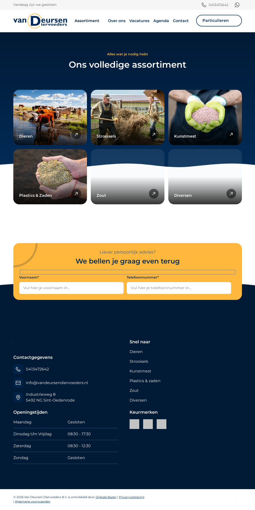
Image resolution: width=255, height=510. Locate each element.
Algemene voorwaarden (32, 501)
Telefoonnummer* (143, 277)
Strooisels (139, 361)
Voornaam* (29, 277)
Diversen (138, 400)
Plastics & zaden (145, 380)
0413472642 (218, 5)
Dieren (136, 351)
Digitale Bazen (106, 497)
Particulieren (215, 20)
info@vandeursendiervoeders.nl (57, 382)
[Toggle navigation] (197, 26)
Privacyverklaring (131, 497)
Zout (134, 390)
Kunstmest (140, 371)
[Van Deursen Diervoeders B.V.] (40, 21)
